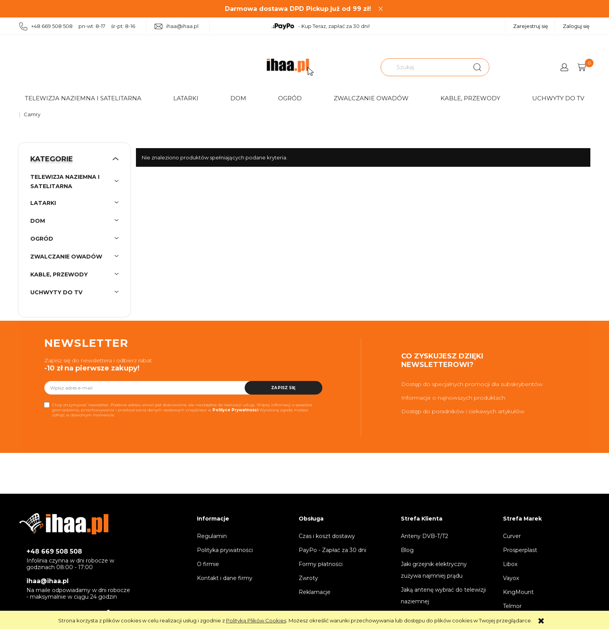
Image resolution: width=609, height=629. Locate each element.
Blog (407, 550)
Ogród (290, 98)
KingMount (518, 592)
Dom (238, 98)
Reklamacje (315, 592)
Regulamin (212, 536)
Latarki (185, 98)
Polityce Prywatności (235, 409)
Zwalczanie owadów (371, 98)
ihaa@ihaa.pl (176, 26)
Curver (512, 536)
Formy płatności (321, 564)
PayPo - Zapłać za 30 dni (332, 550)
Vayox (511, 578)
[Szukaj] (477, 67)
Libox (510, 564)
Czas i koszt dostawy (327, 536)
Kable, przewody (470, 98)
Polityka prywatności (225, 550)
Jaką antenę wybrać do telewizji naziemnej (443, 595)
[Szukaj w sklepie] (424, 67)
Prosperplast (520, 550)
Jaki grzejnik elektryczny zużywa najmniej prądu (434, 570)
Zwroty (308, 578)
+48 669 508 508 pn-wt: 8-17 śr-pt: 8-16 (77, 27)
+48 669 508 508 (54, 551)
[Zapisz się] (283, 388)
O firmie (208, 564)
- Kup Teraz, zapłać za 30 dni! (320, 26)
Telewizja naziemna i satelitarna (83, 98)
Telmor (512, 606)
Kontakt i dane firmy (224, 578)
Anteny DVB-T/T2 (424, 536)
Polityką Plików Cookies (256, 620)
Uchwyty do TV (558, 98)
